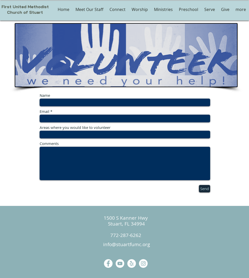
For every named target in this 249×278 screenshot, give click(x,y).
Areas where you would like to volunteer (75, 127)
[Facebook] (108, 263)
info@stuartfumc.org (126, 244)
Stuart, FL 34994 (126, 223)
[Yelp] (131, 263)
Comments (49, 143)
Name (45, 95)
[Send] (204, 188)
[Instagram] (143, 263)
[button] (140, 9)
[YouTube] (120, 263)
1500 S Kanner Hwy (126, 218)
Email (44, 111)
